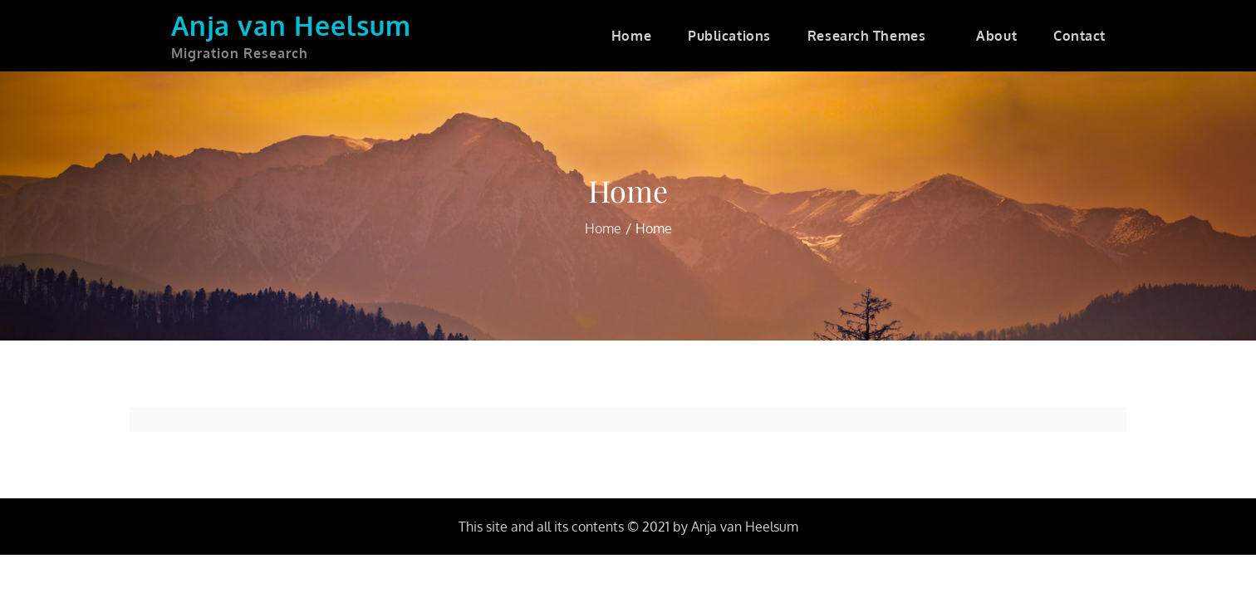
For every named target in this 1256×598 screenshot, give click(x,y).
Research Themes (873, 35)
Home (631, 35)
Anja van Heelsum (291, 25)
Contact (1079, 35)
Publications (729, 35)
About (996, 35)
